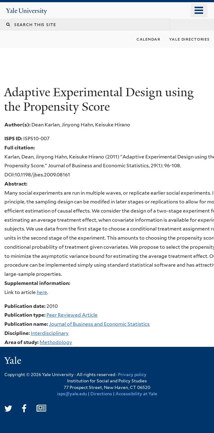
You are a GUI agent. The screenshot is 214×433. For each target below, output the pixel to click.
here (42, 292)
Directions (101, 393)
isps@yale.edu (72, 393)
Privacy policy (132, 374)
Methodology (56, 342)
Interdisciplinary (50, 333)
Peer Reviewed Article (72, 315)
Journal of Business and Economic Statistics (99, 324)
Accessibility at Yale (136, 393)
